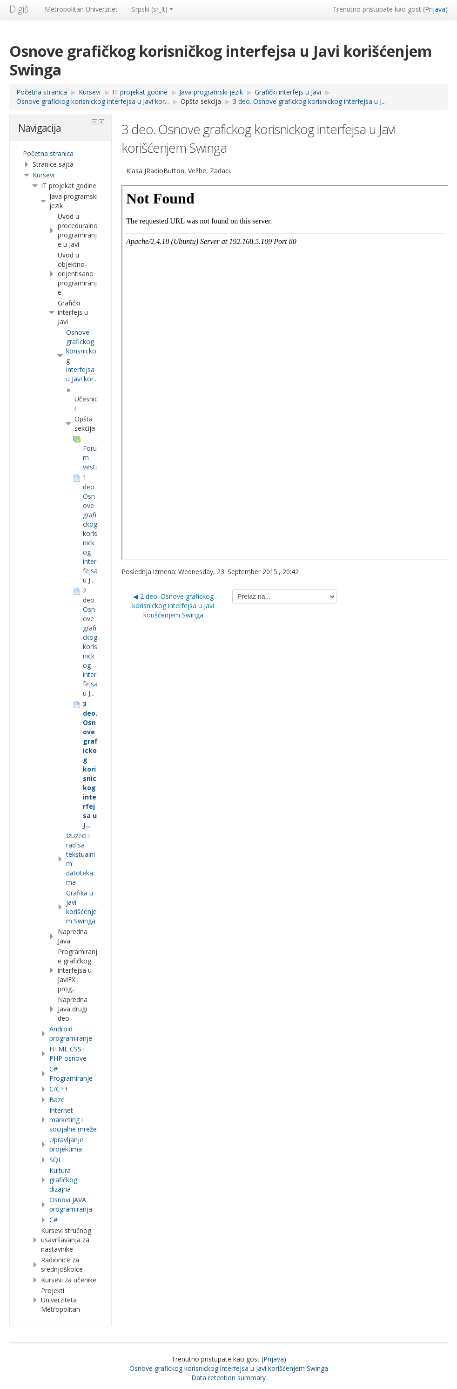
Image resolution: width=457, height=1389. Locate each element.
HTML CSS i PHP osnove (68, 1053)
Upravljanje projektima (66, 1144)
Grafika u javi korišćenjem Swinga (81, 906)
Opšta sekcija (201, 101)
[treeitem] (60, 153)
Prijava (435, 9)
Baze (57, 1099)
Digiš (18, 9)
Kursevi (43, 174)
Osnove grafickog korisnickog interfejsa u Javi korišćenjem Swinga (228, 1368)
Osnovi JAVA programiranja (70, 1204)
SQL (55, 1159)
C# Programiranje (71, 1073)
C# (53, 1219)
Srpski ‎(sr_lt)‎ (152, 9)
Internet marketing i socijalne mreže (73, 1119)
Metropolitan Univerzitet (81, 9)
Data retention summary (228, 1377)
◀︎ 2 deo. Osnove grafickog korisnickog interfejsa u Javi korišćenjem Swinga (173, 605)
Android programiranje (70, 1033)
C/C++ (58, 1088)
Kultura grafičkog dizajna (63, 1179)
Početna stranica (48, 153)
